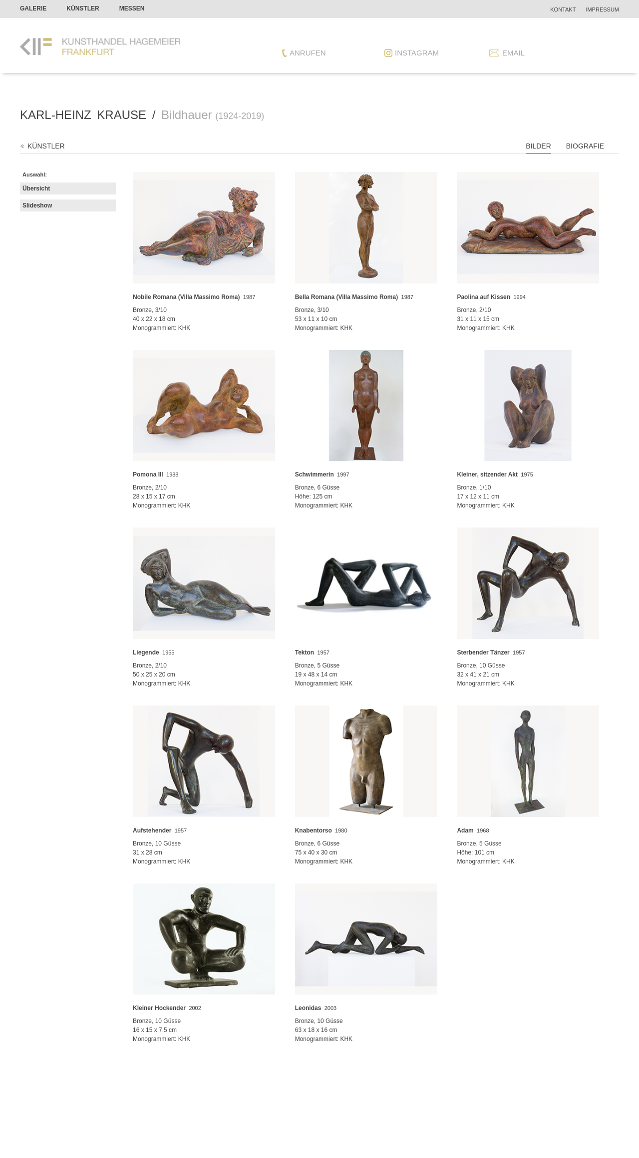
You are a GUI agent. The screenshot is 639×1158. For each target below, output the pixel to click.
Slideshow (37, 205)
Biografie (585, 146)
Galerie (33, 8)
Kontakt (563, 9)
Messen (132, 8)
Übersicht (36, 188)
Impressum (602, 9)
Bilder (538, 146)
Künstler (82, 8)
